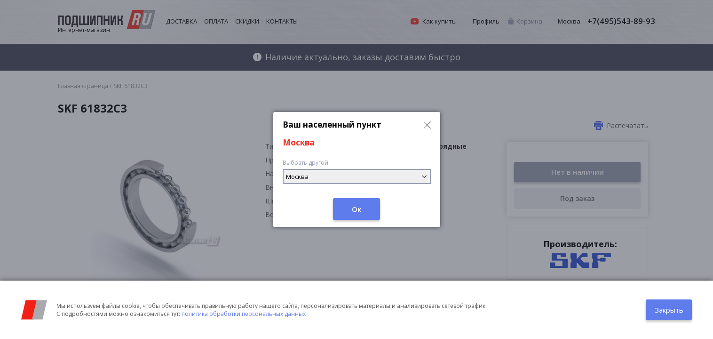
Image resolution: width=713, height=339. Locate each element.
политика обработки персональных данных (244, 314)
